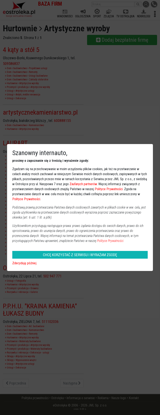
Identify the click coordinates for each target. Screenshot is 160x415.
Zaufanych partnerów (83, 184)
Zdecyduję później (24, 263)
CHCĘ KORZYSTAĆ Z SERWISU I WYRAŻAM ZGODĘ (80, 255)
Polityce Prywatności (109, 189)
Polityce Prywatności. (110, 241)
